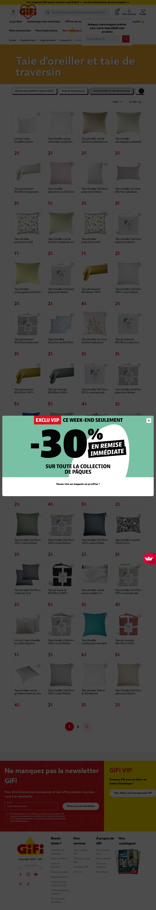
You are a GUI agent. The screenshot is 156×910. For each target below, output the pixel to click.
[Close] (148, 420)
